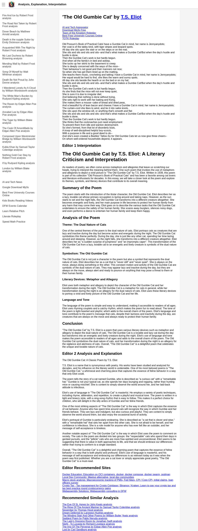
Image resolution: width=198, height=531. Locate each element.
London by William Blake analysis (15, 170)
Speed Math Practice (13, 221)
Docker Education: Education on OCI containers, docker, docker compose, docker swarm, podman (116, 474)
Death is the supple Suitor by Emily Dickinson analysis (18, 41)
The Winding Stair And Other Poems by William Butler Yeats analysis (100, 515)
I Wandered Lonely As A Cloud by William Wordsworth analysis (19, 89)
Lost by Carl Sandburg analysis (79, 529)
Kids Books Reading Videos (17, 200)
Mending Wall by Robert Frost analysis (18, 65)
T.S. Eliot (131, 17)
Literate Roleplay (11, 216)
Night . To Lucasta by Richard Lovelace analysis (88, 524)
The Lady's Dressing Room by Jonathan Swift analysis (92, 521)
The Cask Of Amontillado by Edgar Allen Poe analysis (17, 129)
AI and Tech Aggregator (75, 27)
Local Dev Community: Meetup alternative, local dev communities (98, 477)
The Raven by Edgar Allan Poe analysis (19, 105)
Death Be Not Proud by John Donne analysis (18, 81)
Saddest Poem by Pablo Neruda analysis (84, 518)
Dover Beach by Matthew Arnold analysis (16, 33)
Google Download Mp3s (15, 187)
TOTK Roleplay (70, 38)
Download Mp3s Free (74, 30)
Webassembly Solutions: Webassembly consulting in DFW (94, 491)
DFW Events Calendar (14, 206)
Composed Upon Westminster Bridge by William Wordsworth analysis (18, 139)
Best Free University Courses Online (18, 194)
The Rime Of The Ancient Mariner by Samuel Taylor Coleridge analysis (101, 507)
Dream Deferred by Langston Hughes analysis (87, 512)
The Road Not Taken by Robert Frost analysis (19, 25)
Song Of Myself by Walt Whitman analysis (15, 73)
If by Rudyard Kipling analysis (18, 163)
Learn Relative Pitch (13, 211)
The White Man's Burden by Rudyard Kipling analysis (17, 97)
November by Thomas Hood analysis (82, 510)
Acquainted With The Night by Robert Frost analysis (18, 49)
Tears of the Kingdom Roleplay (79, 33)
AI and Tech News (12, 182)
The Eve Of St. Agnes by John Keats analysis (87, 504)
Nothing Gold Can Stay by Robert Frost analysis (16, 156)
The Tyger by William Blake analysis (17, 121)
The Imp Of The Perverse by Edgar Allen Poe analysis (92, 526)
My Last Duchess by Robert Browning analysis (17, 57)
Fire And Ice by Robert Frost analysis (17, 17)
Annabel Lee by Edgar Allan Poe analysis (17, 113)
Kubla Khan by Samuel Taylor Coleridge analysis (18, 148)
